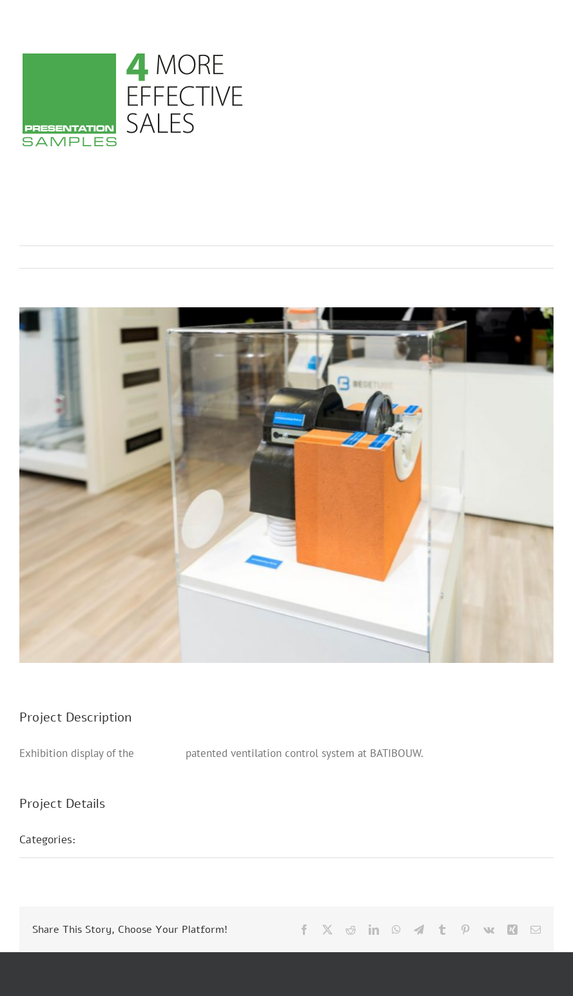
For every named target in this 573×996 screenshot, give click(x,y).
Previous (487, 257)
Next (531, 257)
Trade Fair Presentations (150, 839)
